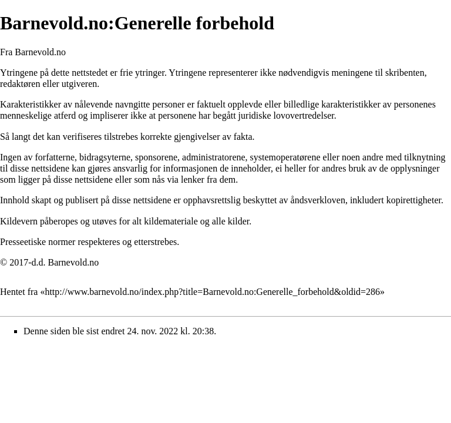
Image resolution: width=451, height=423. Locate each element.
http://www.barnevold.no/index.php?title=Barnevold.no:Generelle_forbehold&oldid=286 (212, 292)
